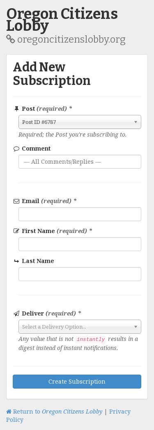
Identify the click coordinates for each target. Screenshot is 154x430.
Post (42, 108)
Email (45, 201)
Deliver (47, 313)
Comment (32, 148)
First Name (52, 231)
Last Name (34, 261)
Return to (54, 411)
